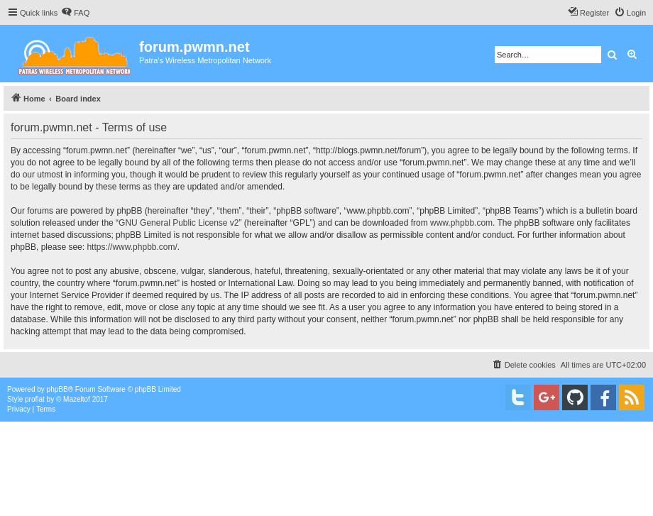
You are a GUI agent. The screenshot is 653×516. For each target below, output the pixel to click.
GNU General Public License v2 (178, 223)
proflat (35, 399)
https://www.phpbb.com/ (132, 247)
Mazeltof (76, 399)
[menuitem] (75, 12)
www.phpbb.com (461, 223)
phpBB (57, 389)
